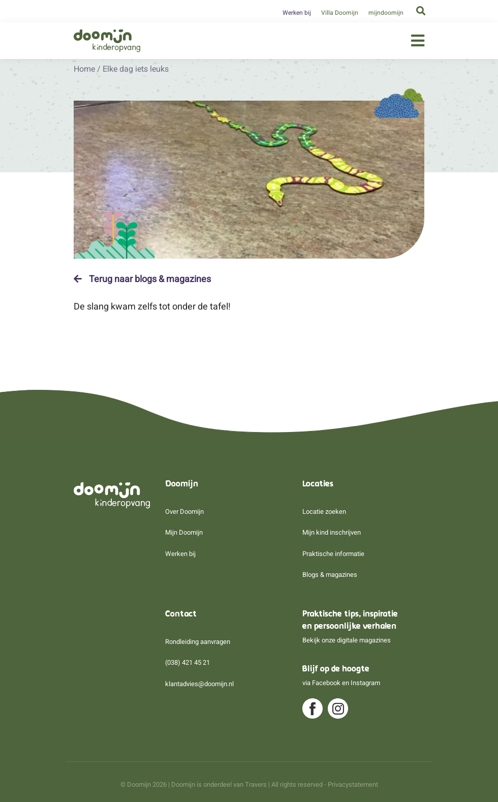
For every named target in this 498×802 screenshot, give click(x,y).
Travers (256, 784)
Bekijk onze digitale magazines (346, 640)
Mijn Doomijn (184, 532)
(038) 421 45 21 (187, 662)
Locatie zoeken (324, 511)
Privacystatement (353, 784)
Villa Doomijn (339, 12)
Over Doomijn (184, 511)
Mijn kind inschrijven (331, 532)
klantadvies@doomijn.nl (199, 684)
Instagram (365, 683)
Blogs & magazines (329, 574)
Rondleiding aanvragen (197, 641)
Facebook (326, 683)
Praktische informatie (333, 554)
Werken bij (297, 12)
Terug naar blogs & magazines (142, 279)
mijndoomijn (385, 12)
